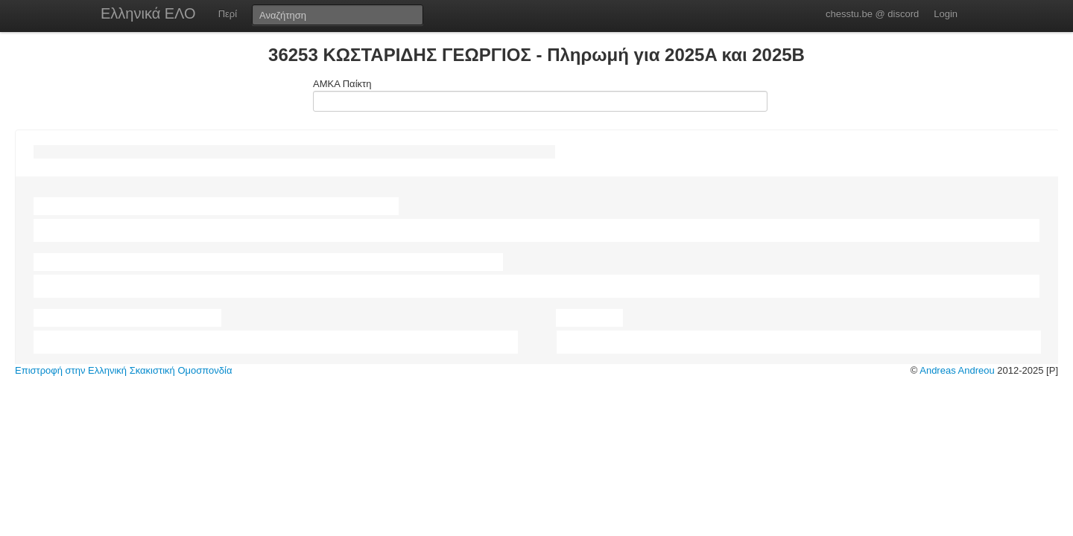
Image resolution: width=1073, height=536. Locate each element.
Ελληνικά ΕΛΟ (148, 13)
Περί (227, 13)
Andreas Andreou (957, 370)
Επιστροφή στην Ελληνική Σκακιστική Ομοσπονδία (123, 370)
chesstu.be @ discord (872, 13)
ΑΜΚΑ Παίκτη (536, 95)
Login (946, 13)
